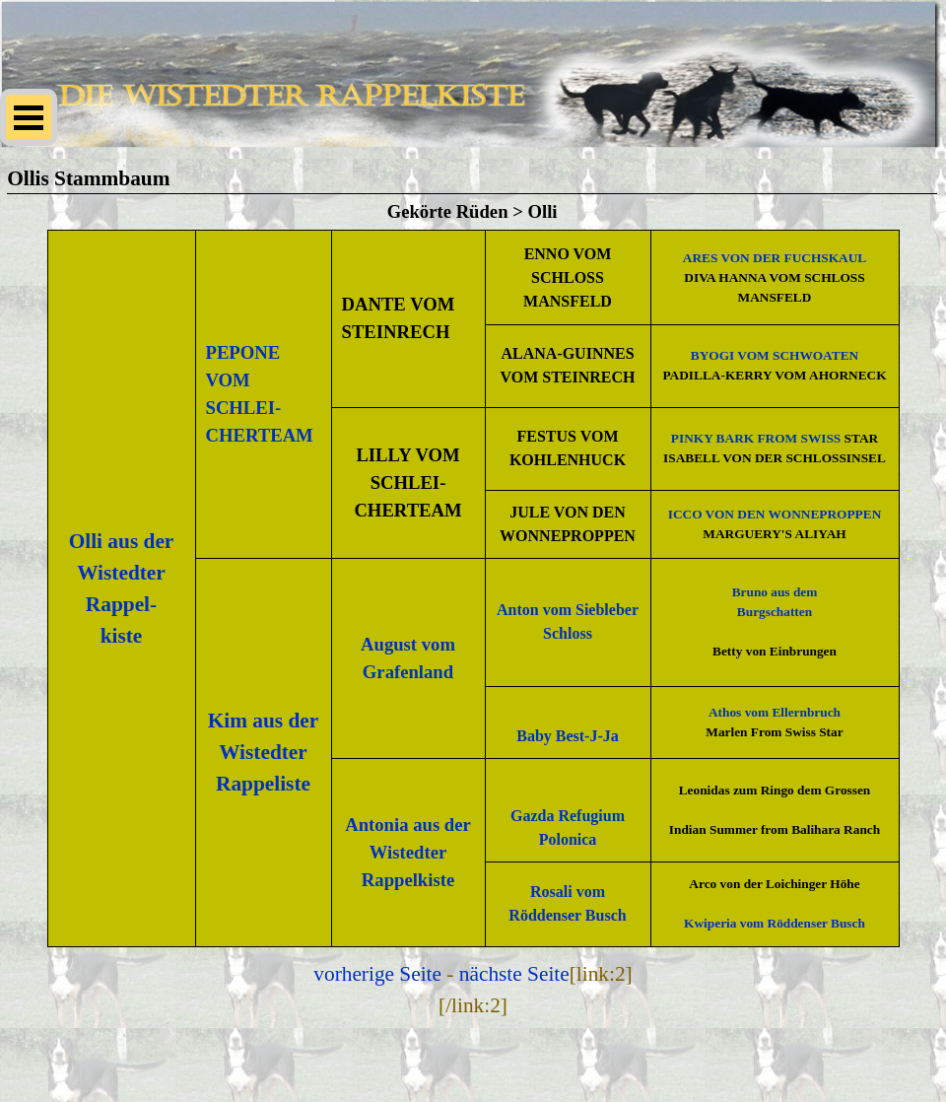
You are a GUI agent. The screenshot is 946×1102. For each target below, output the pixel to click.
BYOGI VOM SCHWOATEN (774, 355)
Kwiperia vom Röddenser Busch (774, 923)
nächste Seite (514, 974)
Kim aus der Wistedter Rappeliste (263, 752)
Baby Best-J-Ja (567, 735)
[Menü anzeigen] (28, 117)
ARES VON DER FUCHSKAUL (774, 257)
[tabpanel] (473, 588)
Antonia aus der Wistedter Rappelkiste (408, 852)
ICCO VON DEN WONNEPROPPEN (775, 514)
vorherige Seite (377, 974)
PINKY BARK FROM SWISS (756, 438)
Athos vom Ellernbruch (775, 712)
